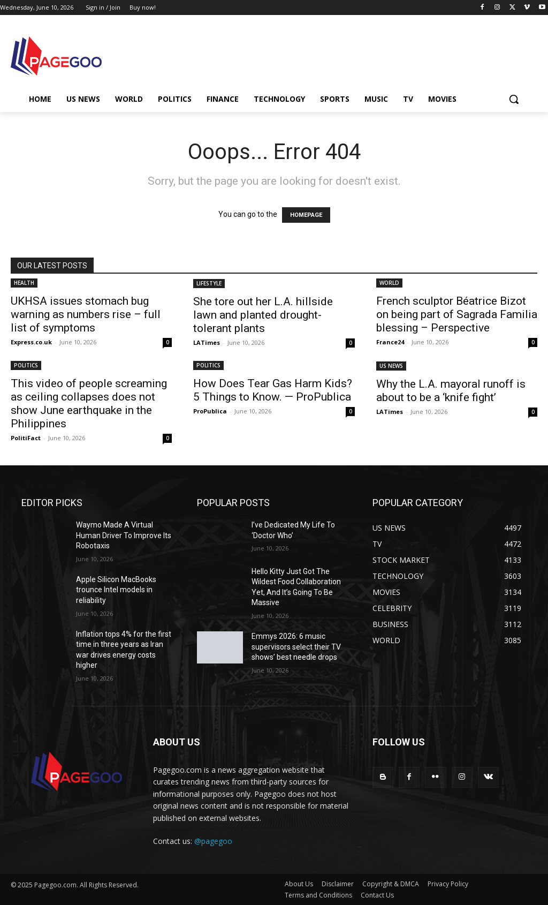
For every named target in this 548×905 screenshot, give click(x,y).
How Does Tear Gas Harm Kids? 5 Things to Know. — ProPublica (272, 390)
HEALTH (24, 282)
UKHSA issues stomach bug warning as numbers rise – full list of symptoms (86, 314)
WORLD (389, 282)
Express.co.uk (31, 342)
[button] (514, 99)
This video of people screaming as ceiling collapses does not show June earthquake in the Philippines (89, 403)
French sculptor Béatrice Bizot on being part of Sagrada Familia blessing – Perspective (456, 314)
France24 (390, 342)
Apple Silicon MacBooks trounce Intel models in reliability (116, 590)
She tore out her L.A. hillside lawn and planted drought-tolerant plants (263, 315)
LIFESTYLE (209, 283)
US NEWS (391, 365)
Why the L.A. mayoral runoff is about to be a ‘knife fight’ (451, 391)
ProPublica (210, 411)
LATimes (206, 342)
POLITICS (26, 365)
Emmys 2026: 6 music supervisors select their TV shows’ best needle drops (296, 646)
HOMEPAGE (306, 215)
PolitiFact (26, 438)
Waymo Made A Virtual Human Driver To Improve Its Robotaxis (123, 535)
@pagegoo (213, 841)
